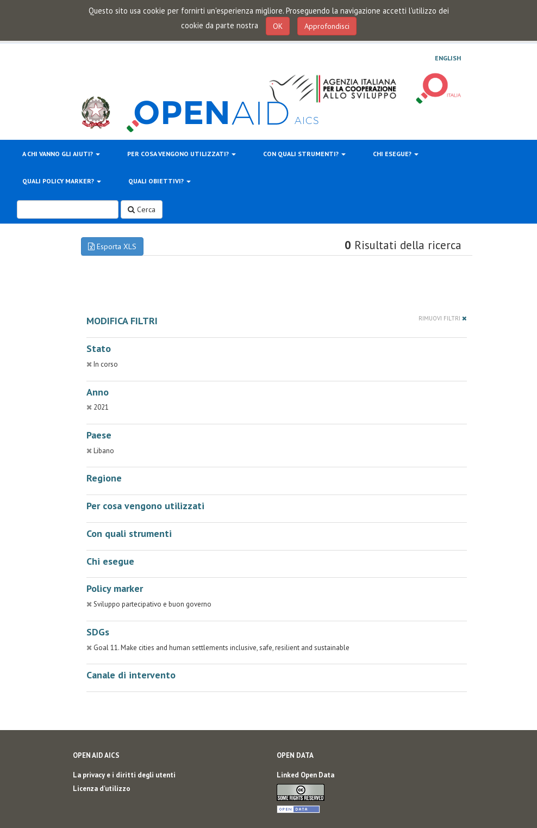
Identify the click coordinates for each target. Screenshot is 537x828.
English (448, 58)
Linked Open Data (305, 775)
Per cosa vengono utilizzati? (181, 154)
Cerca (141, 209)
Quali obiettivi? (159, 181)
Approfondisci (326, 26)
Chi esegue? (396, 154)
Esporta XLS (112, 246)
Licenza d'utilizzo (101, 788)
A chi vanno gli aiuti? (61, 154)
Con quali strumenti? (304, 154)
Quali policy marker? (61, 181)
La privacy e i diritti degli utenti (124, 775)
